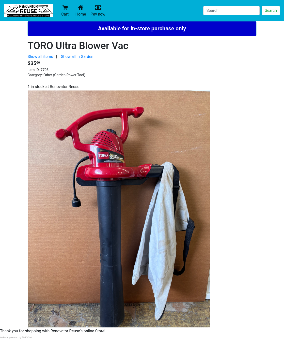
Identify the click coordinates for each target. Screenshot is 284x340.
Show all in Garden (77, 56)
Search (271, 10)
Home (82, 10)
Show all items (40, 56)
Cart (65, 10)
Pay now (99, 10)
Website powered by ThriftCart (16, 337)
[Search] (231, 10)
